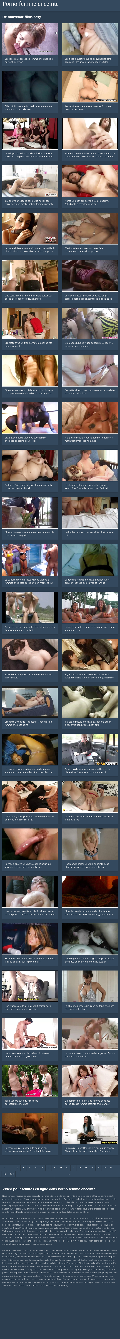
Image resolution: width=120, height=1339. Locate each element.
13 (86, 1168)
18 (5, 1174)
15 (99, 1168)
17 (111, 1168)
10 (67, 1168)
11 (73, 1168)
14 (92, 1168)
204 (12, 1174)
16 (105, 1168)
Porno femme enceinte (30, 3)
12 (80, 1168)
